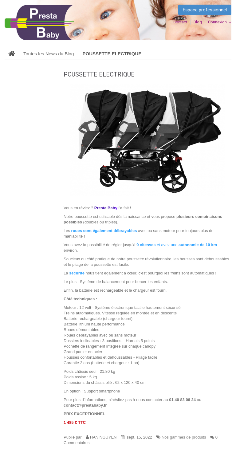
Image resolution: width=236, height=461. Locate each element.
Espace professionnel (205, 10)
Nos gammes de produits (184, 437)
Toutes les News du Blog (48, 53)
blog (198, 22)
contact (180, 22)
